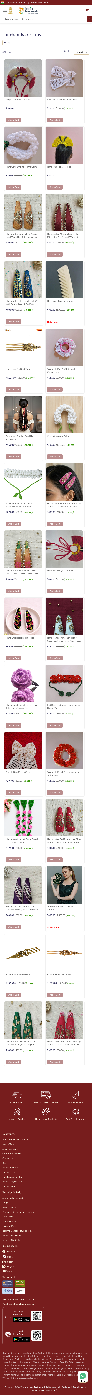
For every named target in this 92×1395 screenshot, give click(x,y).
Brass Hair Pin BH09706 (59, 974)
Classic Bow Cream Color (18, 772)
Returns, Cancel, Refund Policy (17, 1230)
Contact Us (7, 1158)
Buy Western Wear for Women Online (38, 1362)
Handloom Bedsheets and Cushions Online (45, 1359)
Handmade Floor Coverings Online (26, 1368)
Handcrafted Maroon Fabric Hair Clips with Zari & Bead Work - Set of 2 (63, 236)
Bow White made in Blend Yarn (62, 99)
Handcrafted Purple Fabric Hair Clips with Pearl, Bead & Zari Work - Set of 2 (23, 908)
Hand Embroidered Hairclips (20, 637)
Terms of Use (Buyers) (12, 1235)
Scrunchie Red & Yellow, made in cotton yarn (63, 773)
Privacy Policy (9, 1221)
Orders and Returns (11, 1153)
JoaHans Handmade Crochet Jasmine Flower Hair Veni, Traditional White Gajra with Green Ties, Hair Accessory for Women (23, 505)
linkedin (7, 1261)
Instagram (8, 1266)
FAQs (5, 1202)
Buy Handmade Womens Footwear (54, 1371)
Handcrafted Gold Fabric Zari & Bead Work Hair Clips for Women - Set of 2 (23, 236)
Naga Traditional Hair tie (18, 99)
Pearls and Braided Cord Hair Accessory (20, 438)
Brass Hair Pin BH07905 (18, 974)
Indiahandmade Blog (12, 1177)
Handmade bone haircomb (60, 301)
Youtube (8, 1271)
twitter (7, 1257)
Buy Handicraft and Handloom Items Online (23, 1353)
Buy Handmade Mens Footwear (19, 1371)
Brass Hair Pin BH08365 (18, 369)
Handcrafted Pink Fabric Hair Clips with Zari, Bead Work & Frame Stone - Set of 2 (64, 505)
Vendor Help (8, 1186)
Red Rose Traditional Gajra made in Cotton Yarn (64, 706)
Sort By (67, 51)
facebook (8, 1251)
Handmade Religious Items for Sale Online (66, 1368)
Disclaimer (7, 1216)
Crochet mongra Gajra (58, 436)
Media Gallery (9, 1207)
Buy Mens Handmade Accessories (29, 1365)
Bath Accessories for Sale (25, 1377)
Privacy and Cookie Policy (15, 1139)
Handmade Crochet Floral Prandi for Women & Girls (22, 841)
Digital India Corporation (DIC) (46, 1390)
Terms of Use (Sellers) (12, 1240)
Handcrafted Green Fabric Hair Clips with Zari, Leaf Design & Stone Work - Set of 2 (21, 1043)
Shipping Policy (9, 1226)
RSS (4, 1163)
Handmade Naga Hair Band (60, 570)
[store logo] (23, 10)
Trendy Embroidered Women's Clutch (62, 908)
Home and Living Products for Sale (65, 1353)
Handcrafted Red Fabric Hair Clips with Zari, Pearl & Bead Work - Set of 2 (64, 841)
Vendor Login (8, 1172)
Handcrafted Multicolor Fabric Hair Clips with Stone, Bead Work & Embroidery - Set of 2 (23, 572)
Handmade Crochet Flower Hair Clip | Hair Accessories (21, 706)
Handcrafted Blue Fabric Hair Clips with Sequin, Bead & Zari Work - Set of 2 (23, 303)
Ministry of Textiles (40, 2)
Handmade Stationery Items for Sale (43, 1374)
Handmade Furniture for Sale (57, 1356)
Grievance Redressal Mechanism (18, 1212)
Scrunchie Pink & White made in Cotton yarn (62, 370)
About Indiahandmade (13, 1198)
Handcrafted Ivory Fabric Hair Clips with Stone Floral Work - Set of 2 (63, 639)
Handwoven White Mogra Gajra (21, 166)
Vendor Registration (12, 1181)
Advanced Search (10, 1149)
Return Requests (10, 1167)
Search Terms (8, 1144)
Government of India (13, 3)
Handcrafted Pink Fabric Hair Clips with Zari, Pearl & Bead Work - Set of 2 (64, 1043)
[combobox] (46, 19)
